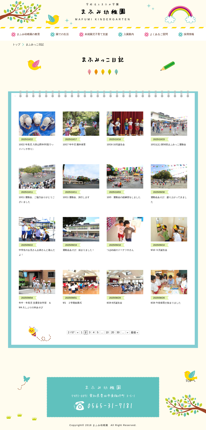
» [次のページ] (127, 332)
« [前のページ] (77, 332)
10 (107, 332)
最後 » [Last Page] (134, 332)
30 (118, 332)
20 (112, 332)
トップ (16, 44)
